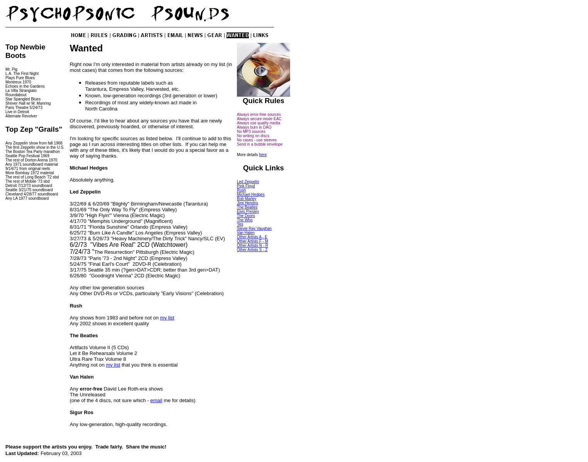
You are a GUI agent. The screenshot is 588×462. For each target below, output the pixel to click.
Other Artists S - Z (252, 250)
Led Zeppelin (248, 182)
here (263, 155)
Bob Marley (247, 199)
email (156, 400)
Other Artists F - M (252, 241)
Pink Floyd (246, 186)
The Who (245, 220)
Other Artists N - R (252, 245)
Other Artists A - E (252, 237)
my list (167, 318)
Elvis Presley (248, 211)
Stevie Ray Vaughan (254, 228)
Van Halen (246, 233)
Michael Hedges (251, 194)
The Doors (246, 216)
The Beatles (247, 207)
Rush (241, 190)
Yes (240, 224)
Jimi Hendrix (247, 203)
